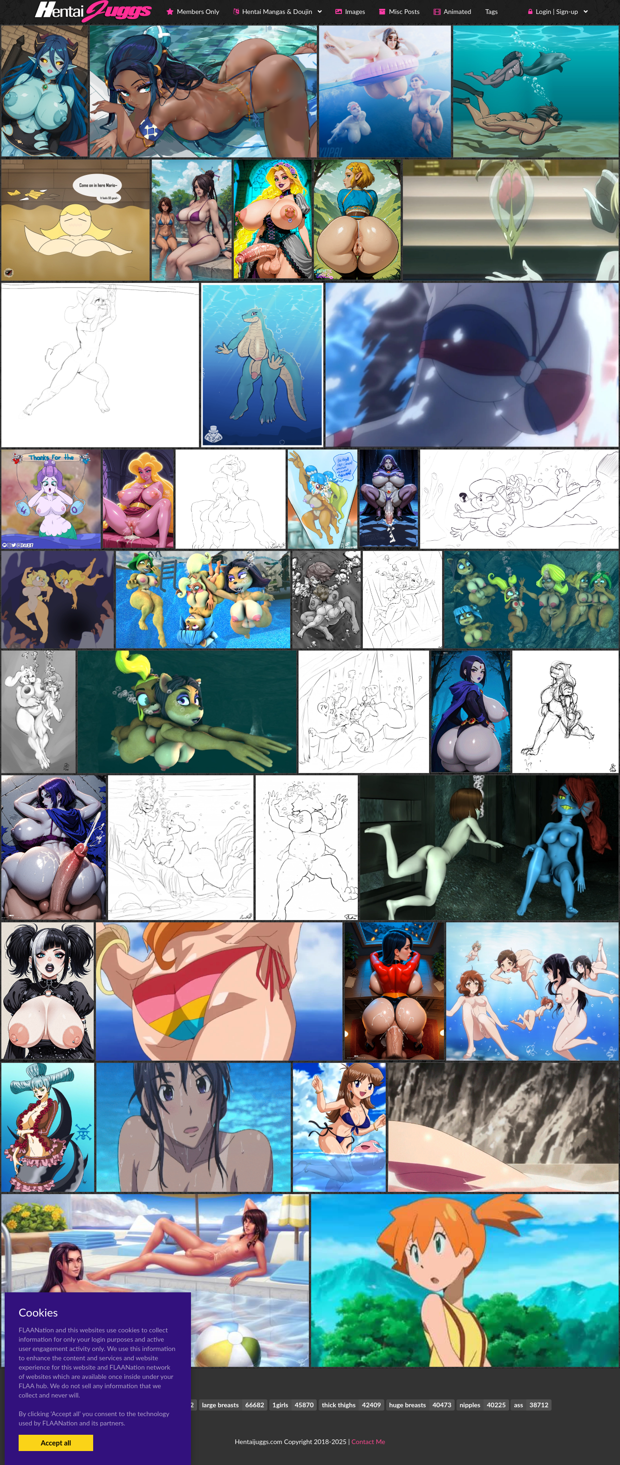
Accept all (56, 1442)
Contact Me (368, 1441)
